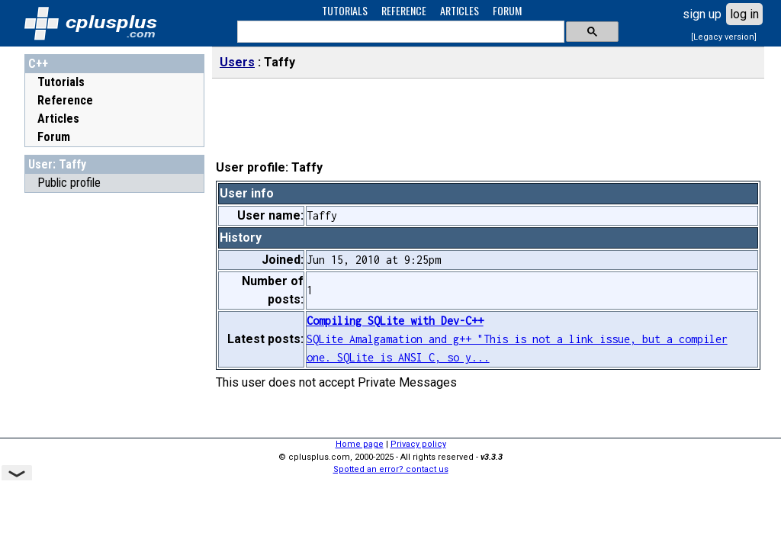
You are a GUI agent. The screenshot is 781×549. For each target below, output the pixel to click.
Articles (58, 118)
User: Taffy (57, 164)
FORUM (507, 10)
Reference (65, 100)
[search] (399, 32)
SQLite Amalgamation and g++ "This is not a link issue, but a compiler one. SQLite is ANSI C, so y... (517, 339)
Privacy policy (418, 444)
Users (237, 62)
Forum (53, 137)
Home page (360, 444)
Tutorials (61, 82)
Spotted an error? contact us (390, 469)
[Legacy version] (724, 37)
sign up (702, 14)
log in (744, 14)
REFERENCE (403, 10)
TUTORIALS (345, 10)
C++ (38, 63)
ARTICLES (459, 10)
